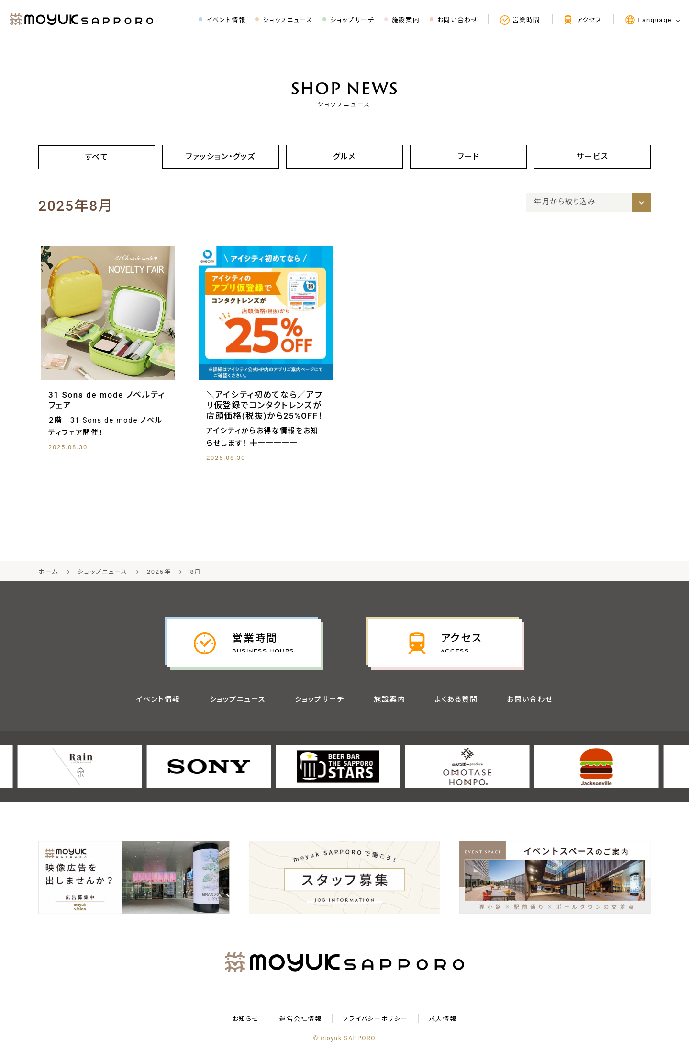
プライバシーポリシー (375, 1019)
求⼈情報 (443, 1019)
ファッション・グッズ (221, 156)
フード (468, 156)
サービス (593, 156)
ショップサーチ (319, 700)
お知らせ (246, 1019)
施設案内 (390, 700)
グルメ (344, 156)
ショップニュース (236, 700)
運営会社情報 (300, 1019)
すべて (96, 157)
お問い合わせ (531, 700)
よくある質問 (457, 700)
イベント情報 (156, 700)
